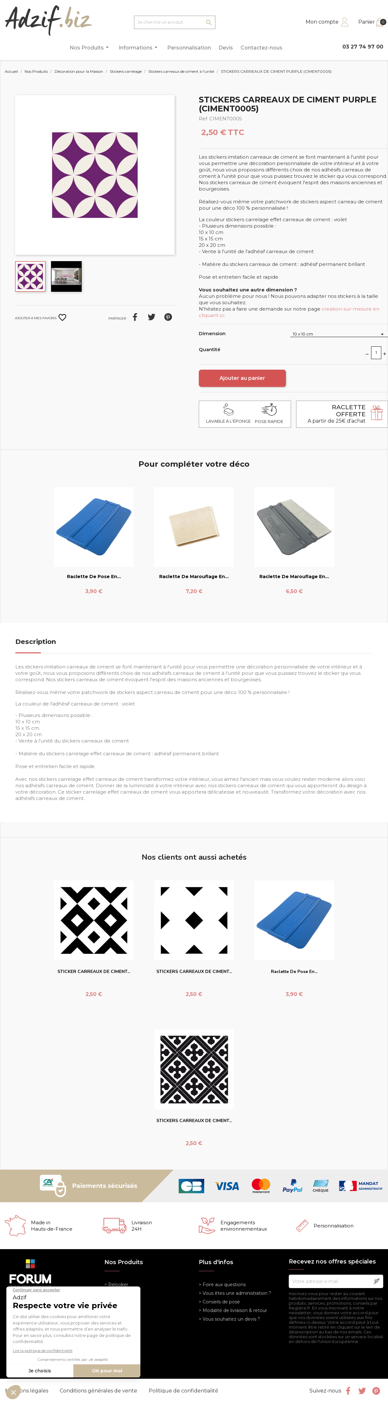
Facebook (348, 1390)
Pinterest (168, 317)
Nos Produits (90, 47)
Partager (135, 317)
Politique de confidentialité (183, 1391)
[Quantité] (376, 352)
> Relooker (116, 1284)
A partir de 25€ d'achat (337, 414)
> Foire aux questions (222, 1284)
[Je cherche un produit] (174, 22)
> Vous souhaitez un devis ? (229, 1319)
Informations (139, 47)
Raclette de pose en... (94, 576)
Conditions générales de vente (99, 1391)
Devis (226, 48)
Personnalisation (189, 48)
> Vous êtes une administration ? (235, 1293)
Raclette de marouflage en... (194, 576)
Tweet (151, 317)
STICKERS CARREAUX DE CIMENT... (194, 972)
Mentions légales (27, 1391)
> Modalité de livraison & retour (233, 1310)
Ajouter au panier (242, 378)
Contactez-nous (261, 48)
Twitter (362, 1390)
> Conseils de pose (219, 1302)
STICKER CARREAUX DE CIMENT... (93, 972)
